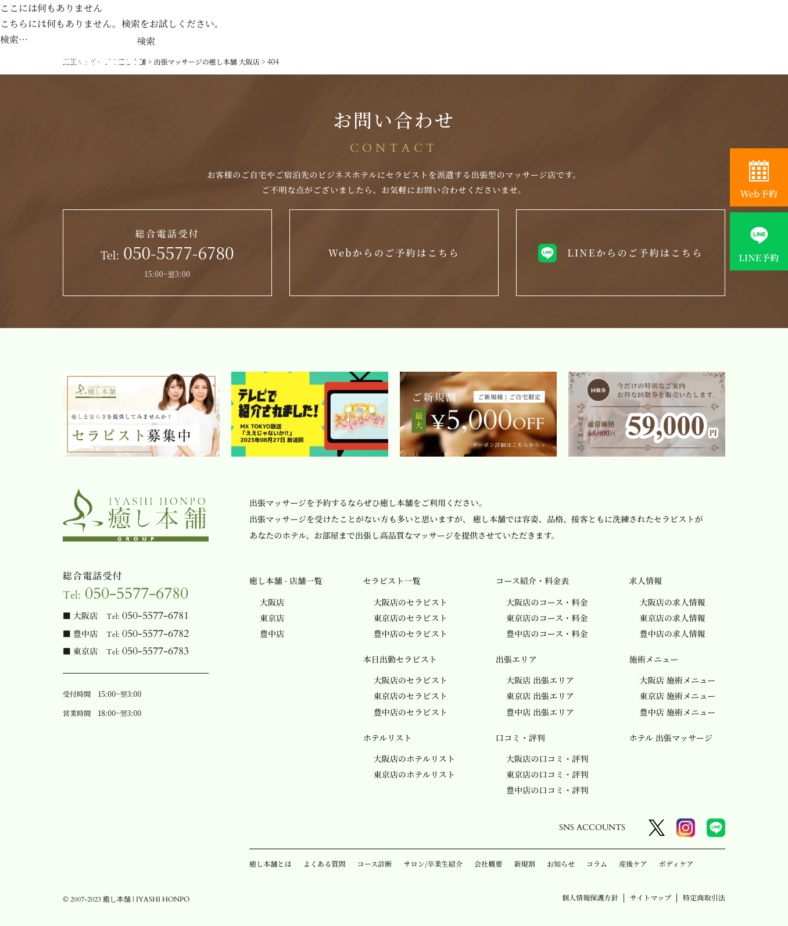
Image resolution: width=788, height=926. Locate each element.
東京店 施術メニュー (678, 695)
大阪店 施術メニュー (678, 680)
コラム (596, 863)
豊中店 (272, 633)
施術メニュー (654, 659)
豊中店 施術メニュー (678, 712)
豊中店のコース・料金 (547, 633)
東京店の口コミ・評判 (547, 774)
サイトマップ (650, 897)
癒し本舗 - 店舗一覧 (286, 580)
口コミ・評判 (520, 737)
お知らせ (561, 863)
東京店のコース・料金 (547, 618)
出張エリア (516, 659)
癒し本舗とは (270, 863)
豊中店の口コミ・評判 (547, 790)
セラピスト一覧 (392, 580)
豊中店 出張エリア (540, 712)
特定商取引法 (704, 897)
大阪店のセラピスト (410, 602)
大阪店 (272, 602)
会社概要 (488, 863)
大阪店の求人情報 (672, 602)
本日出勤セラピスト (400, 659)
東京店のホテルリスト (414, 774)
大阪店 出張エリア (540, 680)
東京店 (272, 618)
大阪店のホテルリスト (414, 758)
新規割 (524, 863)
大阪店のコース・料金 (547, 602)
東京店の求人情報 (672, 618)
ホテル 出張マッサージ (671, 737)
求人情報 (645, 580)
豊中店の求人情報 (672, 633)
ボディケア (676, 863)
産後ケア (633, 863)
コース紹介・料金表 (532, 580)
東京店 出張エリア (540, 695)
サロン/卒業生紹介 (433, 863)
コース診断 (374, 863)
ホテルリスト (387, 737)
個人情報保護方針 (590, 897)
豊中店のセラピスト (410, 633)
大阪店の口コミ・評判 (547, 758)
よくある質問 (324, 863)
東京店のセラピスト (410, 618)
